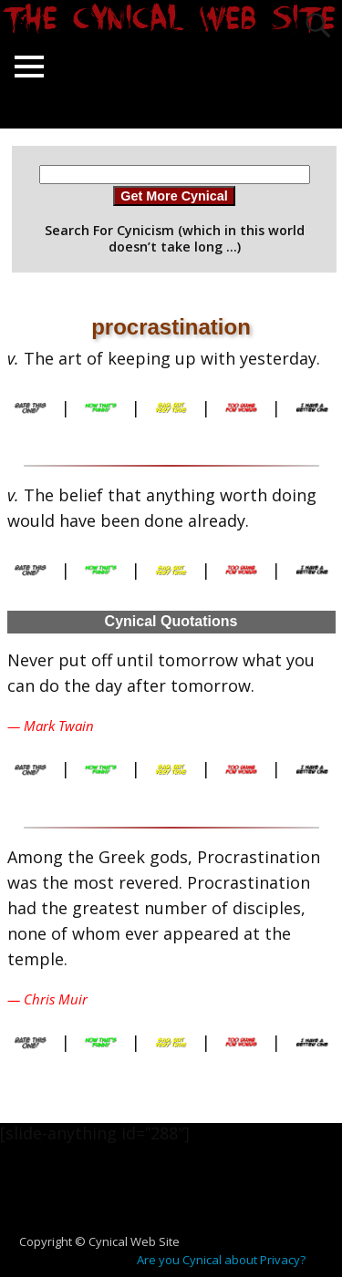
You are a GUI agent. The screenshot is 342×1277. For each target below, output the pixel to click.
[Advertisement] (178, 1197)
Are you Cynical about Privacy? (221, 1259)
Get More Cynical (174, 196)
